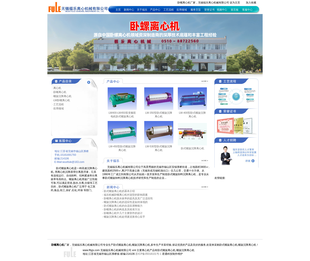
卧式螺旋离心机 (166, 250)
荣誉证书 (209, 9)
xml (134, 250)
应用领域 (182, 9)
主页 (118, 9)
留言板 (235, 9)
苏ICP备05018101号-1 (148, 253)
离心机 (146, 250)
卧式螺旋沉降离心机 (192, 148)
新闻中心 (129, 9)
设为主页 (235, 2)
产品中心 (155, 9)
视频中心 (222, 9)
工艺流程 (168, 9)
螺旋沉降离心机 (185, 250)
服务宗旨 (196, 9)
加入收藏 (251, 2)
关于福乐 (142, 9)
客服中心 (247, 9)
